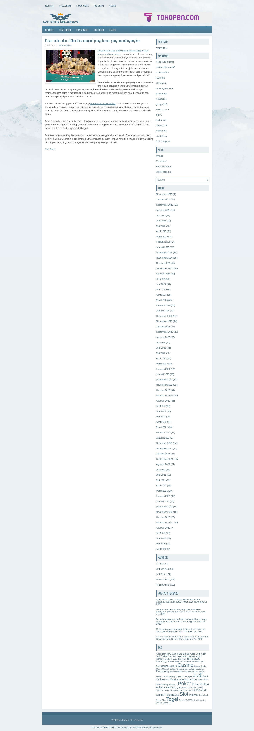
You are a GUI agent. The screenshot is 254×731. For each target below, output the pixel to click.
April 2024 (161, 294)
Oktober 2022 (163, 390)
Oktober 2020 (163, 517)
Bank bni (149, 727)
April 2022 (161, 422)
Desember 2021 (164, 443)
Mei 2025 (160, 226)
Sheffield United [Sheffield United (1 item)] (162, 690)
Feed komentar (163, 166)
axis (134, 727)
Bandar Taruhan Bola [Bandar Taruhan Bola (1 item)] (182, 661)
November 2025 (164, 194)
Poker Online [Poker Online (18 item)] (200, 684)
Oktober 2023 (163, 326)
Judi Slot (49, 5)
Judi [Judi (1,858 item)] (197, 675)
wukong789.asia (164, 88)
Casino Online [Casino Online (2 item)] (200, 666)
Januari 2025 (162, 247)
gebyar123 (161, 104)
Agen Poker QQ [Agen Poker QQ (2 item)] (194, 656)
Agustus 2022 (163, 400)
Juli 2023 (160, 342)
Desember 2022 (164, 379)
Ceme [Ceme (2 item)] (159, 669)
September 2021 (164, 459)
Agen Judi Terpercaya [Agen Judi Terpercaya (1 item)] (177, 656)
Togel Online (65, 5)
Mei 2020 (160, 543)
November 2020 (164, 512)
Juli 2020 (160, 533)
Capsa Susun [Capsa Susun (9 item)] (169, 665)
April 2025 (161, 231)
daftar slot (161, 120)
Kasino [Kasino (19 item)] (174, 679)
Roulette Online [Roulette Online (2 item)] (196, 687)
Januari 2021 (162, 501)
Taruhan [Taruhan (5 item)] (193, 695)
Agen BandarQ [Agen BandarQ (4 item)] (163, 653)
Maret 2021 (162, 490)
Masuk (159, 156)
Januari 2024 (162, 310)
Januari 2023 (162, 374)
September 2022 (164, 395)
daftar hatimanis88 (165, 67)
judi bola (160, 77)
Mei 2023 (160, 353)
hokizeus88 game (165, 62)
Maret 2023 (162, 363)
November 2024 (164, 257)
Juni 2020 (161, 538)
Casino (112, 5)
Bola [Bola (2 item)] (158, 666)
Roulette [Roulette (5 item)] (183, 687)
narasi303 (161, 99)
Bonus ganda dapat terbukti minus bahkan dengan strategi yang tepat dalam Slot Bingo (181, 620)
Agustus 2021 (163, 464)
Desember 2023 (164, 316)
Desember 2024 (164, 252)
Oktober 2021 (163, 453)
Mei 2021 (160, 480)
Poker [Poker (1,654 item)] (184, 683)
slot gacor (161, 83)
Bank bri (157, 727)
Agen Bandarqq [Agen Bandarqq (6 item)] (180, 653)
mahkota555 (162, 72)
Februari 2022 (163, 432)
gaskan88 (161, 130)
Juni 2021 (161, 475)
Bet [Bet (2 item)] (193, 661)
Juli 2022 (160, 406)
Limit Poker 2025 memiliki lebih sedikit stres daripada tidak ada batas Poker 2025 (178, 600)
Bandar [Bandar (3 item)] (159, 659)
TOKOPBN (161, 48)
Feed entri (161, 161)
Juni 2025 (161, 220)
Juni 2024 (161, 284)
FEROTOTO (162, 109)
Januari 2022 (162, 437)
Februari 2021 (163, 496)
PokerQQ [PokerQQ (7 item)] (161, 687)
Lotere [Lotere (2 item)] (200, 679)
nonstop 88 (161, 125)
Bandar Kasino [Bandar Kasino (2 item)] (170, 659)
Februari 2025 (163, 242)
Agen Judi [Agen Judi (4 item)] (195, 653)
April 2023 (161, 358)
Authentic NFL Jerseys (130, 720)
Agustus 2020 (163, 527)
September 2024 (164, 268)
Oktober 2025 (163, 199)
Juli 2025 (160, 215)
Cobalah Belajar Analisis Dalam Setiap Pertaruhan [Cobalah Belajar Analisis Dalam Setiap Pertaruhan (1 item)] (183, 669)
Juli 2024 (160, 279)
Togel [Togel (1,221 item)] (172, 699)
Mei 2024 (160, 289)
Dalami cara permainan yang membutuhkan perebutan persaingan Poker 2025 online (178, 610)
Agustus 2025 (163, 210)
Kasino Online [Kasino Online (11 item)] (188, 679)
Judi (47, 149)
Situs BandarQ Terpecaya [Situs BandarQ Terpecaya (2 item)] (182, 690)
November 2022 (164, 385)
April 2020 (161, 549)
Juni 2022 (161, 411)
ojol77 (159, 114)
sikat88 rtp (161, 136)
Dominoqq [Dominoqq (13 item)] (162, 671)
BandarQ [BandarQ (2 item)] (182, 659)
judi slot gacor (163, 141)
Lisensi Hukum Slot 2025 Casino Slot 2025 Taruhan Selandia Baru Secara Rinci (182, 637)
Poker (53, 149)
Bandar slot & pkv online (102, 103)
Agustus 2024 (163, 273)
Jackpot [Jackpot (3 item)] (188, 676)
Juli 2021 (160, 469)
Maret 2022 (162, 427)
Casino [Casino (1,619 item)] (185, 665)
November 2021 (164, 448)
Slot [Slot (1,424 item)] (184, 694)
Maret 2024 (162, 300)
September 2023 (164, 332)
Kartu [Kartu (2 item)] (166, 679)
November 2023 (164, 321)
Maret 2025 (162, 236)
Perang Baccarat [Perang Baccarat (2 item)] (169, 684)
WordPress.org (163, 171)
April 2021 (161, 485)
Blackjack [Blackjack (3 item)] (200, 661)
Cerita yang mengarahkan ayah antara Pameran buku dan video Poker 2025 (180, 630)
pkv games (161, 93)
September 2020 (164, 522)
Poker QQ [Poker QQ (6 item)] (173, 687)
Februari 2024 (163, 305)
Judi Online (99, 5)
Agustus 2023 (163, 337)
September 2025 (164, 204)
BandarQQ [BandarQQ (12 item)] (193, 658)
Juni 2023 (161, 347)
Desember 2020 (164, 506)
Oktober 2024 (163, 263)
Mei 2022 (160, 416)
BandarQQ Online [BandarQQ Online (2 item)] (164, 661)
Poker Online (82, 5)
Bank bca (141, 727)
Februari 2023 (163, 369)
